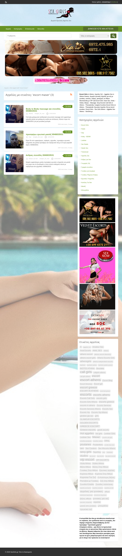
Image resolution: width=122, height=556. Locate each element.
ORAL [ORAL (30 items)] (106, 441)
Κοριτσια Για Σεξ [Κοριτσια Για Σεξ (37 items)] (88, 477)
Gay (30, 137)
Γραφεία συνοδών (87, 167)
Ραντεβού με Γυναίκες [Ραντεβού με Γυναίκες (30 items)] (89, 481)
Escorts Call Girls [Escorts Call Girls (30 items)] (87, 398)
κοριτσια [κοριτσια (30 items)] (97, 502)
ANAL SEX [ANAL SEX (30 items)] (97, 351)
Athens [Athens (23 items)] (106, 351)
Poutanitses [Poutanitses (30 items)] (98, 445)
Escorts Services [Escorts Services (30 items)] (104, 405)
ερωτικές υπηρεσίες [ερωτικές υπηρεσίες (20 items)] (86, 502)
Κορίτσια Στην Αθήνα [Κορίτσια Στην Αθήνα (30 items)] (103, 474)
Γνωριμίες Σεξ (85, 163)
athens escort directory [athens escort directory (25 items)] (102, 354)
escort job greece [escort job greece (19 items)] (105, 391)
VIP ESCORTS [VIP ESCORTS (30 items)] (102, 460)
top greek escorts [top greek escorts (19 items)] (110, 456)
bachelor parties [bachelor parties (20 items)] (92, 365)
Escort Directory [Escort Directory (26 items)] (86, 384)
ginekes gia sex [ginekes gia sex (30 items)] (86, 416)
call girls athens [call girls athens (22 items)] (85, 376)
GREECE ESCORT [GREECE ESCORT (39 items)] (90, 426)
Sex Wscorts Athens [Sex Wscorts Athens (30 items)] (106, 448)
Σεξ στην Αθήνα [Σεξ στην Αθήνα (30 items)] (106, 481)
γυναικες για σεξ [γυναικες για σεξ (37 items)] (101, 498)
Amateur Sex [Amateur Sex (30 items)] (97, 347)
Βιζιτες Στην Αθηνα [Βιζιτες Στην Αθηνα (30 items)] (100, 467)
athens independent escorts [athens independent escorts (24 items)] (103, 361)
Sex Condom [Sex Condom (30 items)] (91, 448)
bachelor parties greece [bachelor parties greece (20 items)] (105, 365)
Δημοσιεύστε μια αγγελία (100, 29)
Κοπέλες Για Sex (86, 182)
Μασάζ (31, 113)
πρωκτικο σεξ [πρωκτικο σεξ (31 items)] (86, 509)
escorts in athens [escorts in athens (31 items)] (87, 405)
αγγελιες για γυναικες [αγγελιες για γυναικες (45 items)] (91, 491)
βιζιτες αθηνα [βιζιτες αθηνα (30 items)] (85, 499)
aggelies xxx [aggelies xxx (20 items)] (87, 347)
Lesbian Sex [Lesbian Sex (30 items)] (85, 437)
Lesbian (83, 140)
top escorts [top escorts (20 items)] (100, 456)
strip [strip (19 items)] (103, 452)
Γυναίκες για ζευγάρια (88, 171)
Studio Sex (84, 148)
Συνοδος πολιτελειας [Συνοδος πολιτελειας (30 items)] (104, 484)
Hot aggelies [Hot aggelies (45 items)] (87, 433)
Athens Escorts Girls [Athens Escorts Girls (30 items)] (105, 358)
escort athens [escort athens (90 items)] (90, 379)
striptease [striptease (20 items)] (109, 452)
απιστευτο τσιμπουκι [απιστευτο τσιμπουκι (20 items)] (100, 495)
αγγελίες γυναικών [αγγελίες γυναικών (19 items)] (97, 488)
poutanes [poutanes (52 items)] (85, 444)
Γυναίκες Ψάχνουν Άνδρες (89, 175)
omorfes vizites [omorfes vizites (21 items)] (97, 441)
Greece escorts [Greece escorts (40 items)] (88, 429)
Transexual (84, 152)
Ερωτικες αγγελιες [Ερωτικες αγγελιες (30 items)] (106, 470)
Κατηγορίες (18, 29)
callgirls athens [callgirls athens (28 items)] (99, 372)
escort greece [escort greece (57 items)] (88, 387)
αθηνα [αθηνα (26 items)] (107, 492)
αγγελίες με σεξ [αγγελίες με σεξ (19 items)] (109, 488)
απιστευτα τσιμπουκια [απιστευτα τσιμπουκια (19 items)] (86, 495)
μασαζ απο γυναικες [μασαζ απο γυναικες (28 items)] (88, 506)
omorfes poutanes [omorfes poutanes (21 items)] (85, 441)
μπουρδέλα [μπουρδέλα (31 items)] (103, 506)
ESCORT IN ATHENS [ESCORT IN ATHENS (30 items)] (89, 391)
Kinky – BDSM (85, 136)
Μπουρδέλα (85, 190)
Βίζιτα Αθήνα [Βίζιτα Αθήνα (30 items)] (85, 467)
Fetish (83, 129)
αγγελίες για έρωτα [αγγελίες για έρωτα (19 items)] (85, 488)
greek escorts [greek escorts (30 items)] (103, 430)
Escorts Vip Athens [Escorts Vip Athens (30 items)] (99, 412)
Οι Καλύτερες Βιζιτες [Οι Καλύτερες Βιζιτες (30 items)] (106, 477)
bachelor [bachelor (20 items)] (82, 365)
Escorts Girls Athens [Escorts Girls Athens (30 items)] (88, 402)
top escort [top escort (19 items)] (92, 456)
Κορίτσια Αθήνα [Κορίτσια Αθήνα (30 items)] (86, 474)
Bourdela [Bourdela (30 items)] (100, 368)
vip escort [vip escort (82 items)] (87, 459)
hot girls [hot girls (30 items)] (99, 434)
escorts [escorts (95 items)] (86, 394)
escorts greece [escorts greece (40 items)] (106, 401)
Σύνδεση (114, 2)
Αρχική (8, 29)
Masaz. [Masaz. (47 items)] (96, 437)
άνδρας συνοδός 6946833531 (40, 155)
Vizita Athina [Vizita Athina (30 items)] (85, 463)
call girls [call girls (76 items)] (86, 372)
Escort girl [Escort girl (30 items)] (98, 384)
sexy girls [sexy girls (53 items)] (85, 451)
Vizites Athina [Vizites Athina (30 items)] (98, 463)
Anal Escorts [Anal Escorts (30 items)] (85, 351)
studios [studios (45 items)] (84, 455)
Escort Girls (85, 125)
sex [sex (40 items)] (82, 448)
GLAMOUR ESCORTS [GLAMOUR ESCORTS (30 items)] (89, 419)
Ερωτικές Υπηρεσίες (87, 179)
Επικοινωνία (29, 29)
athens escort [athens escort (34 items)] (86, 354)
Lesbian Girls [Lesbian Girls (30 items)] (109, 434)
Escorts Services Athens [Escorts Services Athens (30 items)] (90, 409)
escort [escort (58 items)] (96, 376)
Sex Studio (84, 144)
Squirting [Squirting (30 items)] (97, 452)
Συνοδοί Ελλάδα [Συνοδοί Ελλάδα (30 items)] (87, 484)
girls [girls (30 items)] (97, 416)
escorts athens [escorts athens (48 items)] (101, 394)
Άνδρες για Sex (33, 158)
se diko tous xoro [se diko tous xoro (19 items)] (109, 445)
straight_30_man (39, 113)
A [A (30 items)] (80, 347)
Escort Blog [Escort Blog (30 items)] (107, 380)
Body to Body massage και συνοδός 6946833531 (43, 110)
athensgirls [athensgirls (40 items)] (85, 361)
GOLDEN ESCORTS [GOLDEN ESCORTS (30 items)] (89, 423)
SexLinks (40, 29)
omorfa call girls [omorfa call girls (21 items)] (107, 437)
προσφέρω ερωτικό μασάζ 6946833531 (44, 134)
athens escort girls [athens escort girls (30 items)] (88, 358)
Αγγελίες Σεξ (85, 156)
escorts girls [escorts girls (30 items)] (102, 398)
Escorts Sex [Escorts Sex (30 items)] (107, 409)
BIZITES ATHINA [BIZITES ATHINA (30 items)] (87, 368)
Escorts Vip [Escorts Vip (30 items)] (85, 412)
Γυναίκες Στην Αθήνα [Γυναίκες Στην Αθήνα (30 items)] (89, 470)
